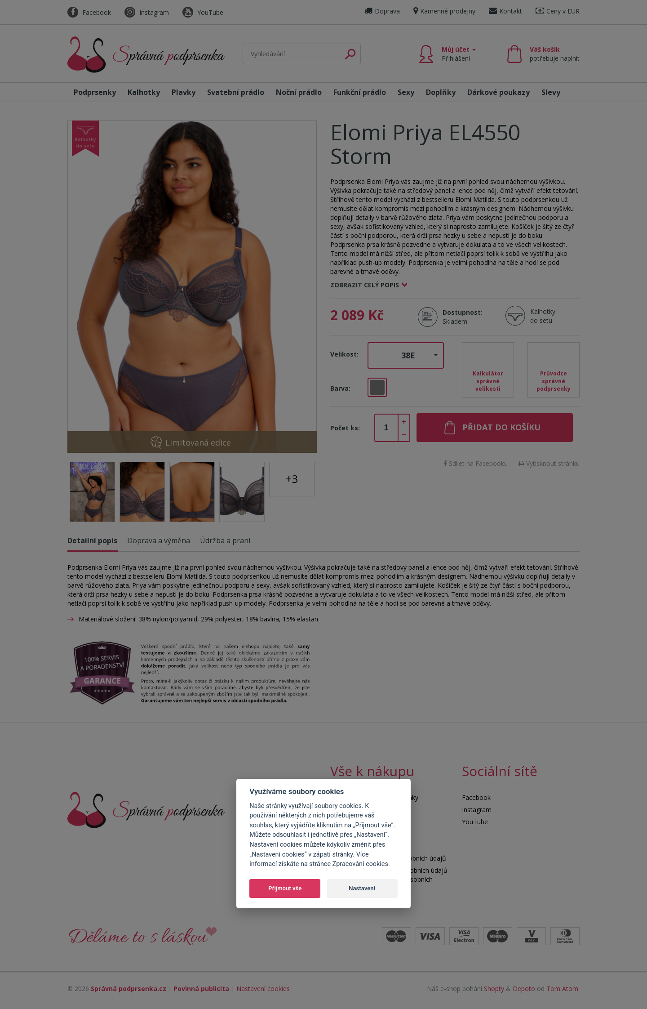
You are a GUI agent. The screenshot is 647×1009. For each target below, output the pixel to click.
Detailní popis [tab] (92, 540)
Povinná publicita (201, 988)
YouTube (202, 12)
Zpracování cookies (360, 864)
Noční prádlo (299, 92)
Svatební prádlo (235, 92)
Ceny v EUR (558, 11)
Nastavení (362, 888)
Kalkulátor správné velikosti (488, 381)
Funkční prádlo (359, 92)
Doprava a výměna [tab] (158, 540)
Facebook (89, 12)
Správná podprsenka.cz (128, 988)
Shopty (494, 988)
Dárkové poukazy (498, 92)
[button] (406, 355)
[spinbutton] (386, 428)
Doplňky (441, 92)
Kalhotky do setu (542, 316)
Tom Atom (562, 988)
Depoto (524, 988)
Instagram (146, 12)
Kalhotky (144, 92)
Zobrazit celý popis (364, 285)
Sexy (406, 92)
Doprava (382, 11)
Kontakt (505, 11)
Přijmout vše (284, 888)
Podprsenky (95, 92)
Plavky (183, 92)
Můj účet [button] (459, 54)
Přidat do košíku (501, 427)
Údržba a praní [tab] (225, 540)
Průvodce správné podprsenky (553, 381)
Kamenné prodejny (444, 11)
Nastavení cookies (263, 988)
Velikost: (344, 354)
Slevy (550, 92)
